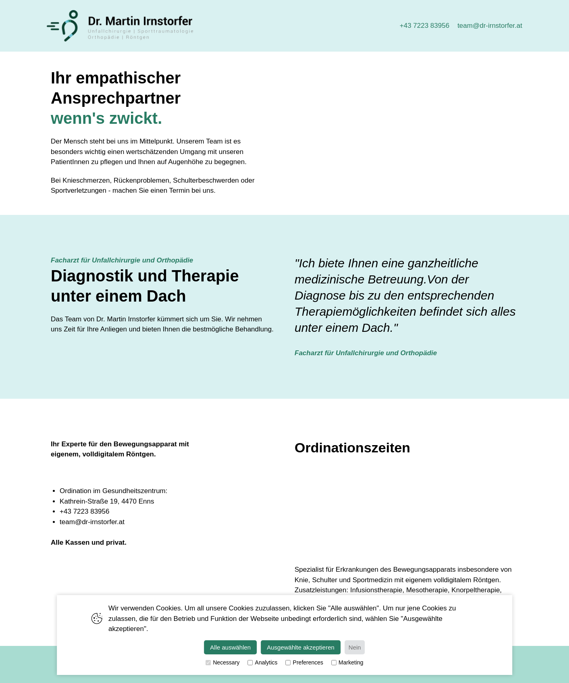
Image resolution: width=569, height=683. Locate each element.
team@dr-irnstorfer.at (489, 25)
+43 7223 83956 (424, 25)
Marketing (347, 662)
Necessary (222, 662)
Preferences (304, 662)
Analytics (263, 662)
